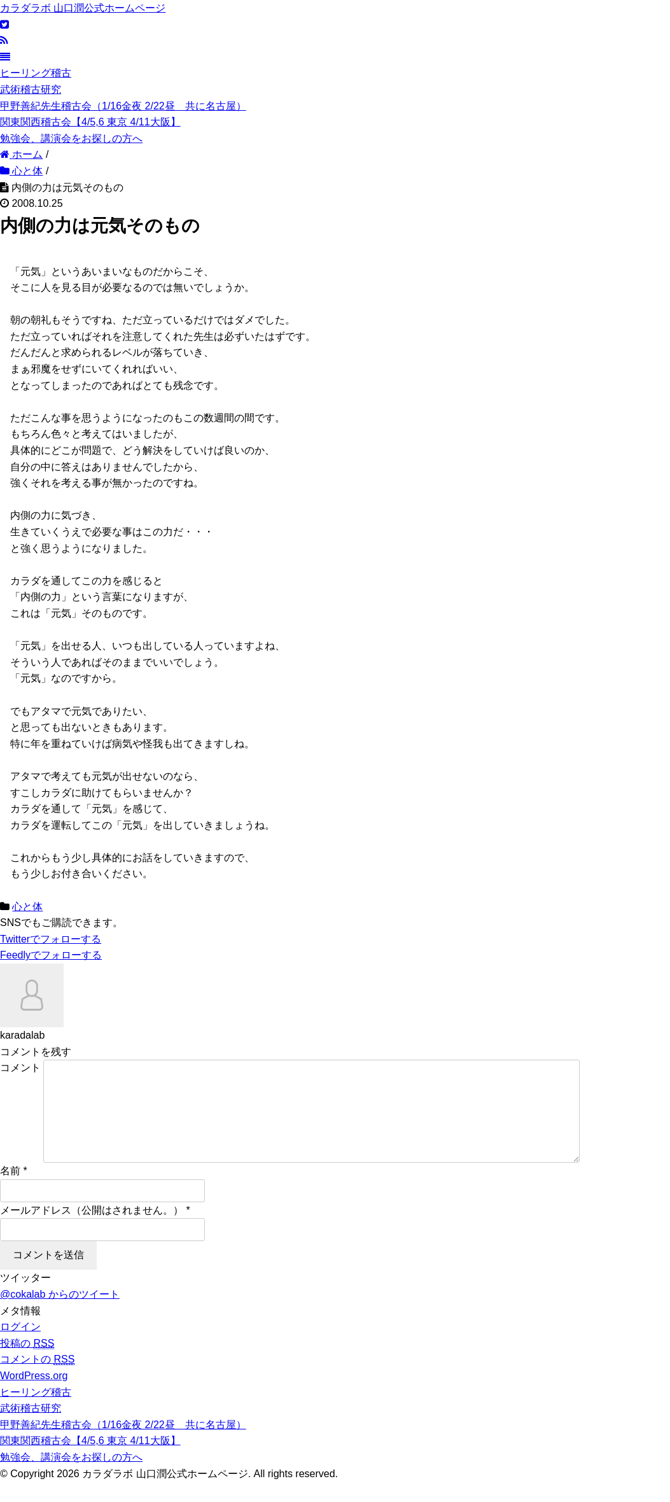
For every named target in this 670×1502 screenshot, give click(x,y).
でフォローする (50, 939)
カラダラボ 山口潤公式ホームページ (82, 8)
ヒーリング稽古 (35, 72)
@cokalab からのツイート (60, 1314)
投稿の (27, 1364)
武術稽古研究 (30, 89)
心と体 (27, 906)
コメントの (37, 1380)
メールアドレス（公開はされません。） (91, 1230)
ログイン (20, 1347)
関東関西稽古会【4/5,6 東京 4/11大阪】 (90, 121)
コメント (20, 1067)
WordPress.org (33, 1396)
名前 (10, 1191)
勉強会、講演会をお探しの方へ (71, 138)
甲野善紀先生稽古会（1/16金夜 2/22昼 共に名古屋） (123, 106)
